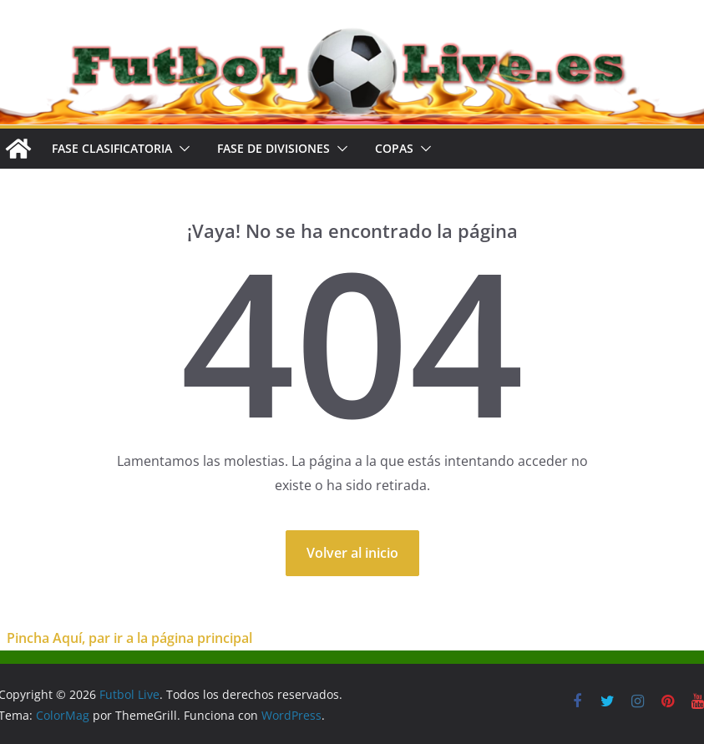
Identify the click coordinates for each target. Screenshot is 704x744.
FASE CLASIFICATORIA (112, 148)
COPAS (394, 148)
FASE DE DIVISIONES (273, 148)
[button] (181, 148)
